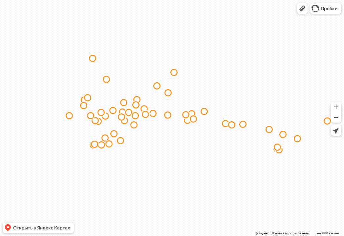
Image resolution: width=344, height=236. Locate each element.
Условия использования (290, 233)
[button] (302, 8)
